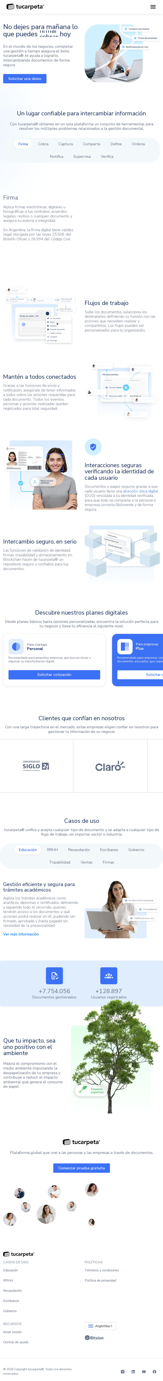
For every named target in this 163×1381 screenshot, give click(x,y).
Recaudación (12, 1290)
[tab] (23, 144)
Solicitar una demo (24, 78)
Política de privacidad (100, 1280)
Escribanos (11, 1301)
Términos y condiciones (102, 1270)
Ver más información (21, 934)
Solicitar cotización (54, 674)
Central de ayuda (15, 1342)
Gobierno (10, 1311)
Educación (10, 1270)
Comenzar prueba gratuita (81, 1168)
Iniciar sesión (12, 1332)
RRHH (8, 1280)
